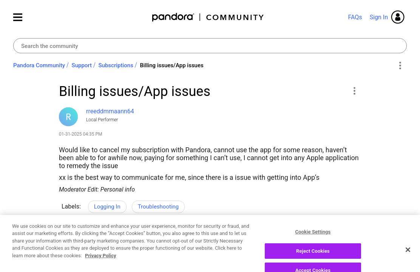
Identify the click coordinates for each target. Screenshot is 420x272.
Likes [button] (72, 239)
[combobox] (210, 45)
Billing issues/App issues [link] (171, 65)
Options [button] (400, 66)
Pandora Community (208, 17)
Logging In (107, 206)
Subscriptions (116, 65)
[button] (354, 90)
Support (82, 65)
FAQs (355, 17)
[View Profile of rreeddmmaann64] (110, 111)
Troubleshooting (158, 206)
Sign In (379, 17)
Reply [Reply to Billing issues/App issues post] (334, 238)
